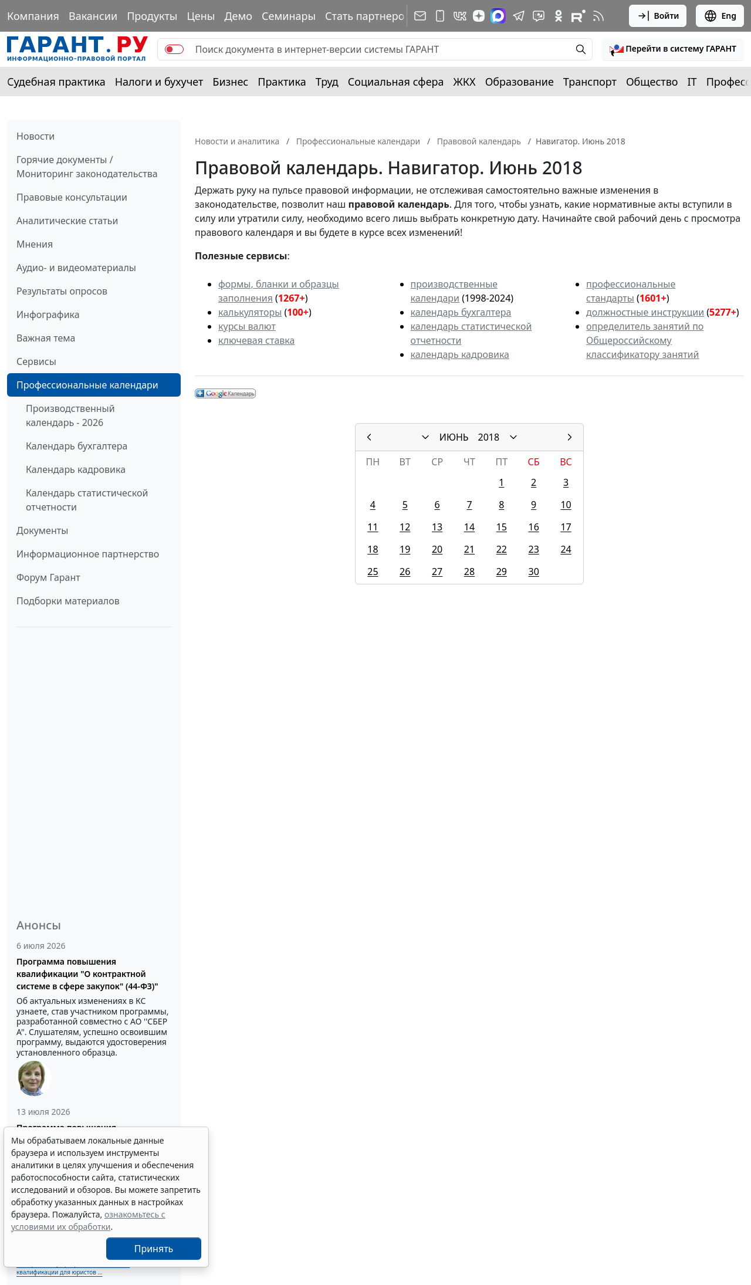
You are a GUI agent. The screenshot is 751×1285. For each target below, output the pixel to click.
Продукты (152, 16)
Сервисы (36, 361)
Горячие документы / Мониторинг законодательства (87, 166)
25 (372, 571)
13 (437, 526)
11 (372, 526)
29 (501, 571)
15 (501, 526)
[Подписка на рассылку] (420, 16)
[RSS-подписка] (598, 16)
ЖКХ (465, 82)
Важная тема (46, 338)
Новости (35, 136)
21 (469, 549)
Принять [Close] (154, 1248)
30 (533, 571)
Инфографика (48, 314)
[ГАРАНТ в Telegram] (519, 16)
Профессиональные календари (87, 384)
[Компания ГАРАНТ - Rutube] (578, 16)
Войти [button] (658, 16)
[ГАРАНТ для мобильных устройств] (440, 16)
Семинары (289, 16)
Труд (327, 82)
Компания (33, 16)
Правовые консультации (71, 197)
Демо (238, 16)
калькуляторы (250, 312)
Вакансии (93, 16)
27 (437, 571)
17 (565, 526)
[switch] (174, 49)
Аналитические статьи (67, 220)
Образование (519, 82)
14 (469, 526)
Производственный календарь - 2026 (70, 415)
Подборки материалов (68, 600)
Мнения (34, 244)
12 (405, 526)
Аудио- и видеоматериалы (76, 267)
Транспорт (590, 82)
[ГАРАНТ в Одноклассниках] (559, 16)
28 (469, 571)
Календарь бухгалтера (76, 445)
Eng (719, 16)
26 (405, 571)
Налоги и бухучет (159, 82)
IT (692, 82)
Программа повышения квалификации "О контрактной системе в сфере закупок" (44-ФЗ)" (87, 974)
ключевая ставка (256, 340)
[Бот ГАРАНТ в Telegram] (539, 16)
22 (501, 549)
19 (405, 549)
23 (533, 549)
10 (565, 504)
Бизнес (230, 82)
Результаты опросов (61, 291)
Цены (201, 16)
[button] (673, 49)
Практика (282, 82)
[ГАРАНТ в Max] (498, 15)
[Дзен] (479, 16)
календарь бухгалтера (461, 312)
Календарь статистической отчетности (87, 499)
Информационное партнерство (87, 553)
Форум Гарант (48, 577)
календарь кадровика (460, 354)
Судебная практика (56, 82)
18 (372, 549)
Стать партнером (368, 16)
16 (533, 526)
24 (565, 549)
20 (437, 549)
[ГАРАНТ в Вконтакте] (460, 16)
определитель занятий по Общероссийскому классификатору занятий (644, 340)
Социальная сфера (396, 82)
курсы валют (247, 326)
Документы (42, 530)
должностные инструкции (645, 312)
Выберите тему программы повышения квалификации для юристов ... (73, 1267)
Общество (652, 82)
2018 (489, 437)
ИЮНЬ (454, 437)
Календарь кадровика (76, 469)
